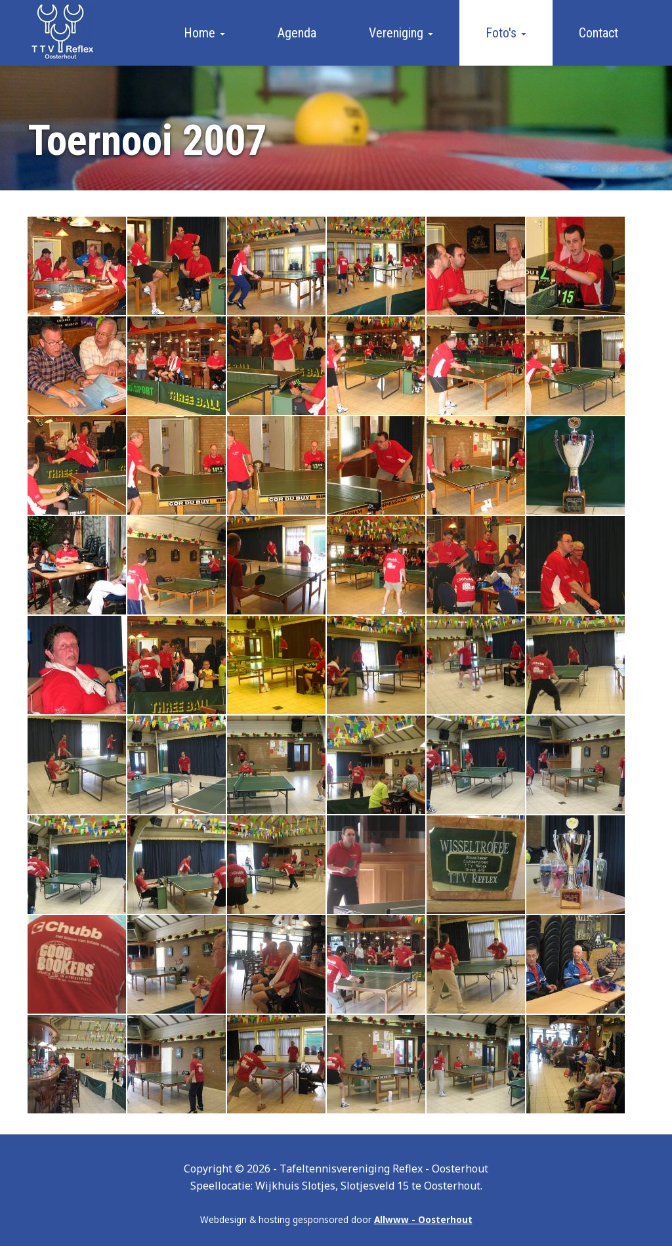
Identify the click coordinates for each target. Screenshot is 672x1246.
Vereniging (401, 33)
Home (204, 33)
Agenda (297, 33)
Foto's (506, 33)
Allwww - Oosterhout (423, 1219)
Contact (598, 33)
